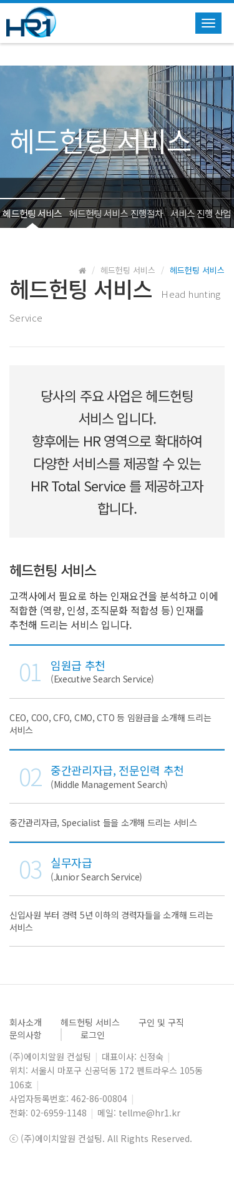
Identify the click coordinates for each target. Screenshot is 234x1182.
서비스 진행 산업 (201, 213)
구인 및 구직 (161, 1022)
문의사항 (25, 1034)
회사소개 (25, 1022)
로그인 (92, 1034)
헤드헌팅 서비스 (32, 213)
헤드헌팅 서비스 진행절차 (116, 213)
